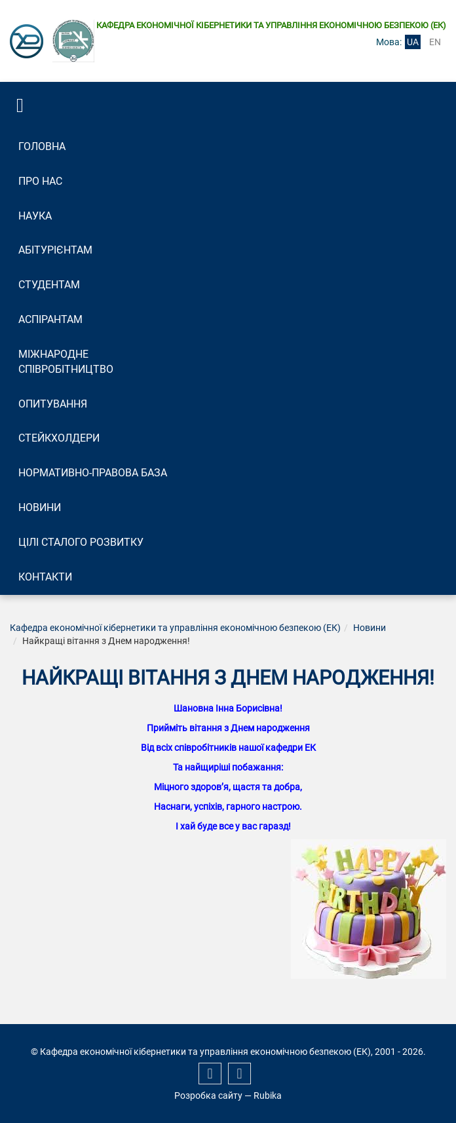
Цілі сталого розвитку (80, 542)
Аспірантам (50, 319)
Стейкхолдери (59, 438)
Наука (35, 216)
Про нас (40, 181)
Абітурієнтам (55, 250)
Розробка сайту (208, 1095)
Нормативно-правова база (92, 472)
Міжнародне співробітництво (65, 361)
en (435, 42)
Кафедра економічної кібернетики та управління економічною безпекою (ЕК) (175, 627)
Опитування (52, 404)
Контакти (45, 577)
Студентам (49, 284)
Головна (42, 146)
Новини (39, 507)
